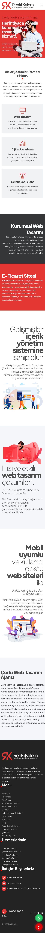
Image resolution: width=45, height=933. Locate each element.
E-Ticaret (6, 280)
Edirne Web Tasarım (9, 861)
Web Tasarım (29, 96)
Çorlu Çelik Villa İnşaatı (10, 826)
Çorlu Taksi (6, 832)
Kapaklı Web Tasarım (10, 858)
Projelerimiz (6, 819)
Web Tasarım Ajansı (26, 90)
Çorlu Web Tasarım (21, 672)
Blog (4, 823)
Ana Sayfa (6, 793)
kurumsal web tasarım (19, 768)
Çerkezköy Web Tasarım (11, 851)
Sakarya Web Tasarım (10, 864)
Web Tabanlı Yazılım (9, 806)
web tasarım (16, 83)
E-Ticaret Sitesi (19, 276)
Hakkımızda (6, 797)
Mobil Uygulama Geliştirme (12, 813)
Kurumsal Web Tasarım (27, 229)
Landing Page (7, 816)
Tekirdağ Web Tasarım (10, 855)
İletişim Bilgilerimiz (9, 836)
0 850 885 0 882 (12, 913)
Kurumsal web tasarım (16, 237)
